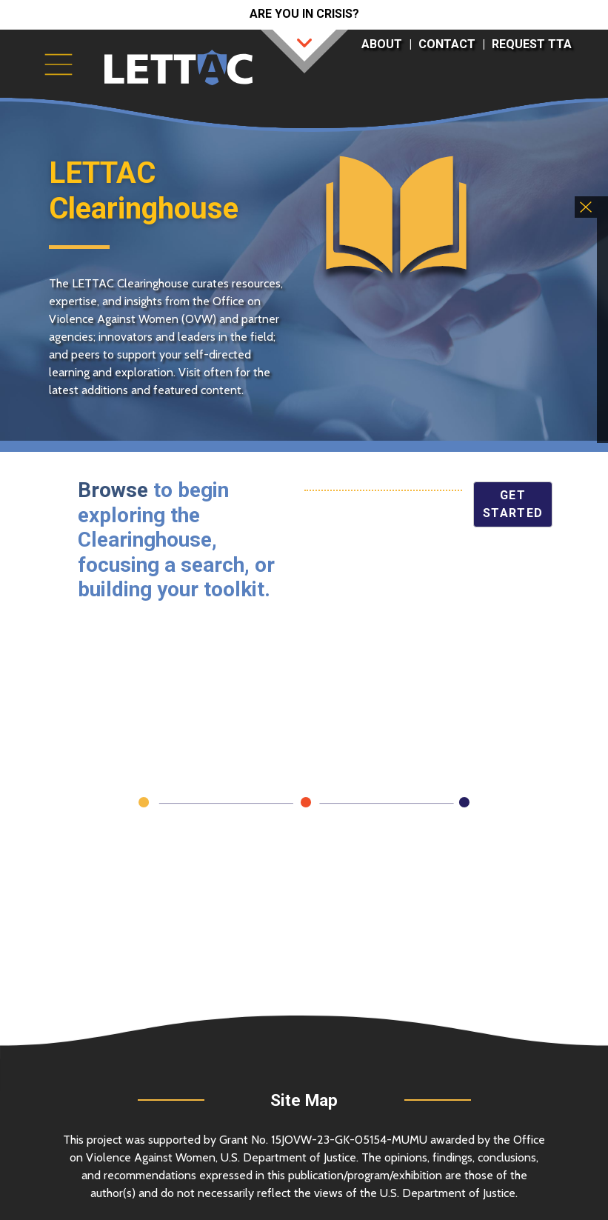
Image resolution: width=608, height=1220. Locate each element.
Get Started (513, 504)
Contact (446, 44)
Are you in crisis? (304, 14)
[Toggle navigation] (58, 64)
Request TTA (532, 44)
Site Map (304, 1100)
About (381, 44)
